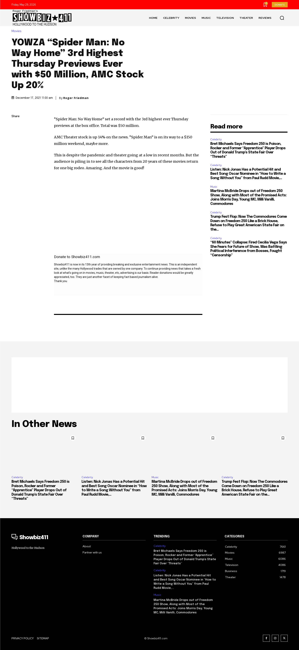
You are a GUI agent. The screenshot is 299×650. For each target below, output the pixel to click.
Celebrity (216, 139)
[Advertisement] (150, 385)
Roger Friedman (76, 98)
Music (213, 186)
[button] (282, 18)
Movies (17, 31)
